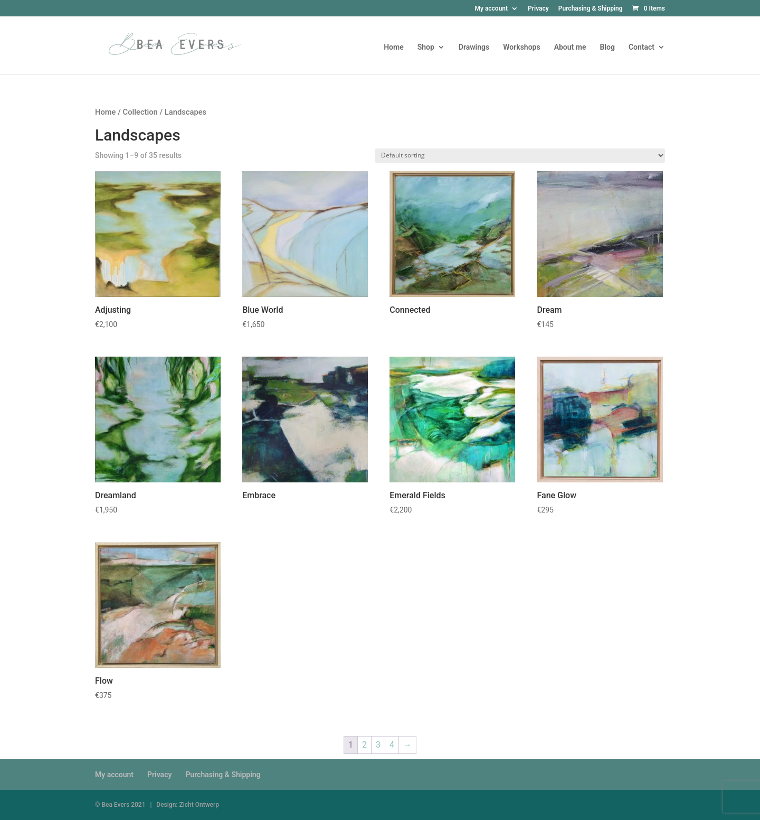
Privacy (538, 8)
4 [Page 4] (392, 745)
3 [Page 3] (378, 745)
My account (491, 8)
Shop (425, 47)
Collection (140, 112)
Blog (607, 47)
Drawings (474, 47)
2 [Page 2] (364, 745)
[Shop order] (520, 155)
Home (394, 47)
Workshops (521, 47)
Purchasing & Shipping (590, 8)
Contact (641, 47)
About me (570, 47)
